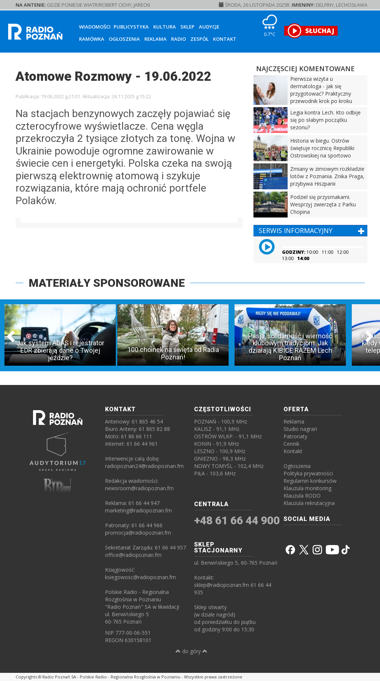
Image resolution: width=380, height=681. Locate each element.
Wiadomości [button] (95, 26)
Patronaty (295, 436)
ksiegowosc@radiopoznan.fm (140, 577)
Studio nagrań (300, 428)
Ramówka (91, 39)
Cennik (291, 443)
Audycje (209, 26)
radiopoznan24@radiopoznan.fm (144, 465)
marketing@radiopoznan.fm (138, 510)
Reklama (155, 39)
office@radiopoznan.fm (133, 554)
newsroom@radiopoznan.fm (139, 488)
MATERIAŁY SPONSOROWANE (107, 283)
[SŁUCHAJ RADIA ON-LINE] (311, 30)
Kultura (164, 26)
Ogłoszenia (124, 39)
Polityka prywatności (308, 473)
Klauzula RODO (302, 495)
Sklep (187, 26)
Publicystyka (131, 26)
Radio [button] (178, 39)
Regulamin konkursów (310, 480)
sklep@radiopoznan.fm (221, 584)
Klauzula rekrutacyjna (309, 502)
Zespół (199, 39)
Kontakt (224, 39)
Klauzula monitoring (307, 488)
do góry (191, 651)
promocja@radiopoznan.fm (138, 532)
